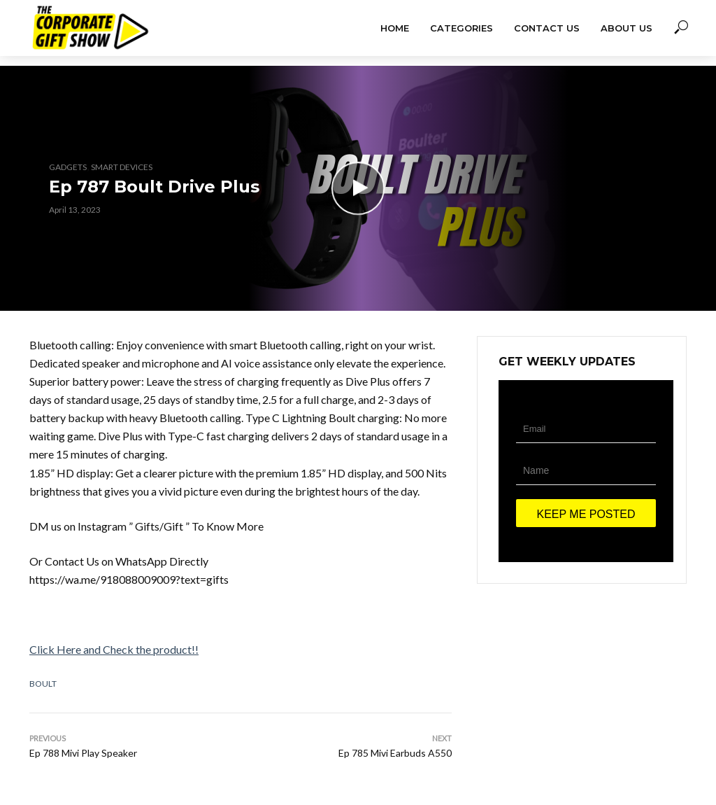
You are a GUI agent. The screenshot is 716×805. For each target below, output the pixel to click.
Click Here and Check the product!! (114, 649)
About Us (626, 28)
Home (394, 28)
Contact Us (547, 28)
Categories (461, 28)
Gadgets (68, 167)
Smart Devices (121, 167)
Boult (43, 683)
